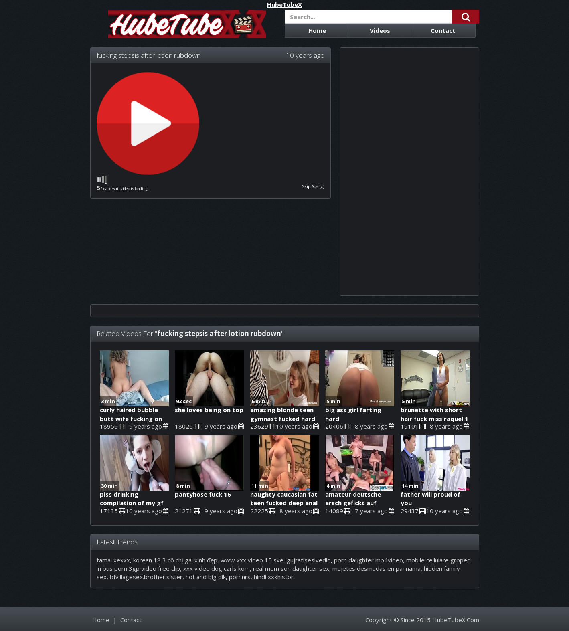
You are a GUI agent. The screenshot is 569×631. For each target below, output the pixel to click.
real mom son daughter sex (291, 568)
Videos (380, 30)
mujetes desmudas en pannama (376, 568)
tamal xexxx (113, 560)
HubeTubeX (284, 4)
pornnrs (240, 577)
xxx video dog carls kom (216, 568)
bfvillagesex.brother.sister (146, 577)
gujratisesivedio (309, 560)
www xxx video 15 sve (252, 560)
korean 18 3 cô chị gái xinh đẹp (175, 560)
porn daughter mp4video (368, 560)
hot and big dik (206, 577)
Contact (443, 30)
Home (317, 30)
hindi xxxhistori (274, 577)
